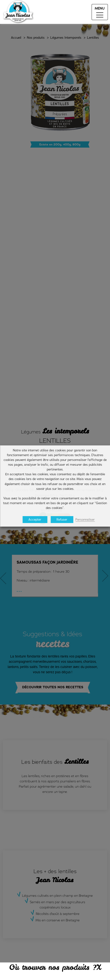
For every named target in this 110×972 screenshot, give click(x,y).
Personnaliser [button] (85, 519)
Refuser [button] (62, 519)
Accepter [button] (34, 519)
